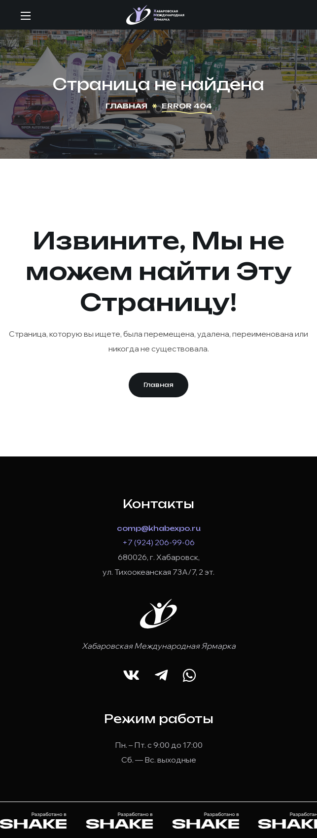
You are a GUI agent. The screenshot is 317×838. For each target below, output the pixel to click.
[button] (158, 385)
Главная (126, 106)
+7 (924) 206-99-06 (158, 542)
